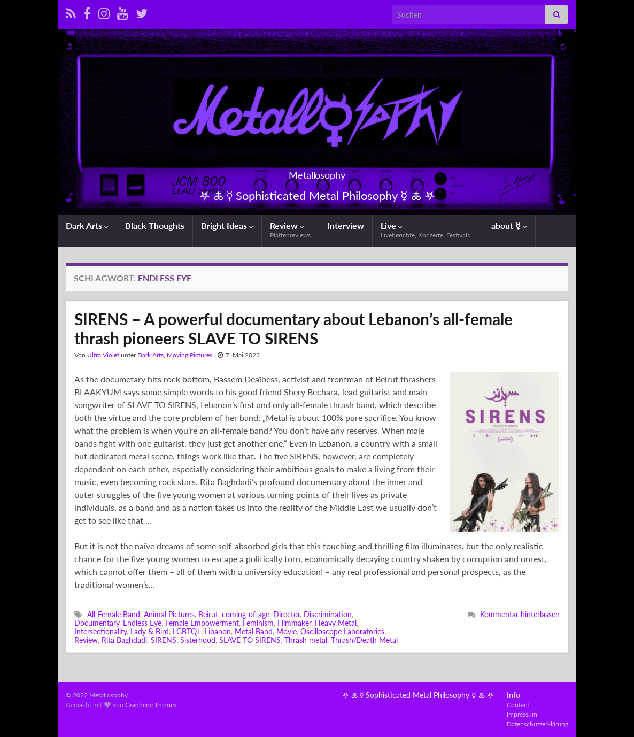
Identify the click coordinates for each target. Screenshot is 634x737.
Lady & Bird (149, 631)
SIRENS (163, 639)
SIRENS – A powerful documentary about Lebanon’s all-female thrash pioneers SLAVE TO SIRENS (293, 328)
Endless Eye (142, 622)
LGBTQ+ (187, 631)
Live (428, 229)
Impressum (522, 714)
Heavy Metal (336, 622)
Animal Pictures (169, 614)
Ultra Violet (103, 355)
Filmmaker (294, 622)
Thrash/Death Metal (364, 639)
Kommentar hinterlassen (520, 614)
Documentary (96, 622)
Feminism (258, 622)
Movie (286, 631)
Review (290, 229)
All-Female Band (113, 614)
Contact (518, 705)
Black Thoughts (154, 225)
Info (513, 695)
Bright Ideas (227, 225)
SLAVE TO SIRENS (250, 639)
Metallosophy (317, 172)
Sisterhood (197, 639)
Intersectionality (100, 631)
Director (286, 614)
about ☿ (509, 225)
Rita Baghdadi (124, 639)
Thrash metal (305, 639)
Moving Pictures (189, 355)
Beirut (208, 614)
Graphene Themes (150, 705)
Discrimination (328, 614)
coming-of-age (245, 614)
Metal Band (254, 631)
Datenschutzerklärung (537, 724)
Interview (345, 225)
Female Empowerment (202, 622)
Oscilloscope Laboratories (342, 631)
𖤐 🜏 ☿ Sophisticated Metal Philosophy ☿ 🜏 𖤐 (418, 695)
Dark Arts (87, 225)
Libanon (218, 631)
